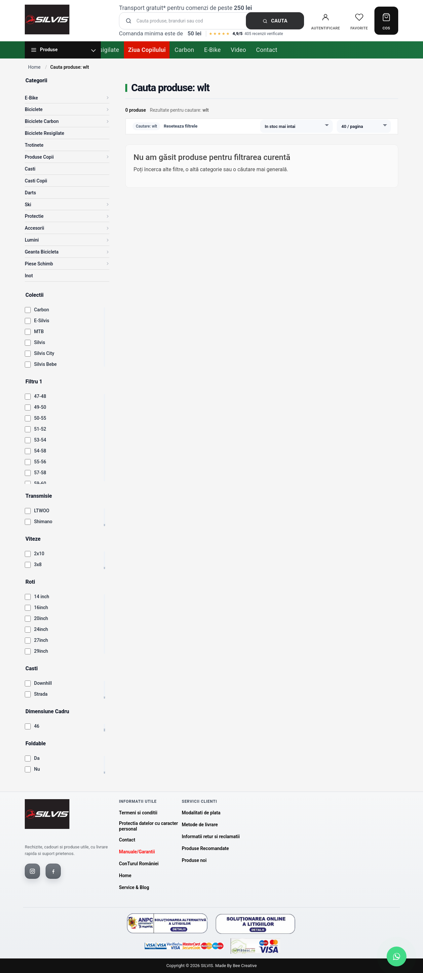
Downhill (43, 683)
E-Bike (212, 49)
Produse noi (194, 860)
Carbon (184, 49)
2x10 (39, 553)
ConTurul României (139, 863)
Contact (266, 49)
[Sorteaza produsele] (296, 126)
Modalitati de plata (201, 812)
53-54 (40, 440)
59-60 (40, 483)
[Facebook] (53, 871)
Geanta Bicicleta (41, 251)
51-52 (40, 429)
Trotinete (34, 145)
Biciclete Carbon (42, 121)
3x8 (38, 564)
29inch (41, 651)
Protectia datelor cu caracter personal (148, 826)
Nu (37, 769)
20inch (41, 618)
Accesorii (34, 228)
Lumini (32, 240)
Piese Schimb (39, 263)
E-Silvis (41, 320)
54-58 (40, 450)
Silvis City (44, 353)
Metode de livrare (200, 824)
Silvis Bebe (45, 364)
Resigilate (106, 49)
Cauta (275, 21)
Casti (30, 169)
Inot (29, 275)
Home (34, 67)
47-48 (40, 396)
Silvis (39, 342)
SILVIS (207, 965)
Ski (28, 204)
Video (238, 49)
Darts (30, 192)
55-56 (40, 461)
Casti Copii (36, 180)
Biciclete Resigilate (44, 133)
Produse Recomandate (205, 848)
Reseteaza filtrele (180, 126)
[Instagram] (32, 871)
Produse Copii (39, 157)
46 (36, 726)
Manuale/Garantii (137, 851)
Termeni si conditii (138, 812)
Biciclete (34, 109)
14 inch (41, 596)
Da (37, 758)
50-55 (40, 418)
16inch (41, 607)
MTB (39, 331)
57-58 (40, 472)
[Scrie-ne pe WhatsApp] (396, 956)
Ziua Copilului (147, 49)
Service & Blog (134, 887)
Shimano (43, 521)
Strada (41, 694)
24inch (41, 629)
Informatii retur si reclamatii (211, 836)
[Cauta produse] (213, 21)
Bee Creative (244, 965)
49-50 (40, 407)
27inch (41, 640)
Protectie (34, 216)
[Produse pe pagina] (364, 126)
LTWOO (41, 510)
